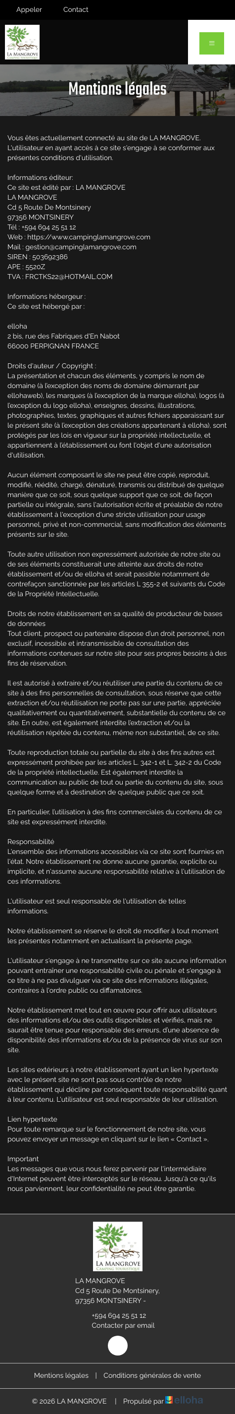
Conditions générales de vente (152, 1376)
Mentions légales (61, 1376)
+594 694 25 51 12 (113, 1315)
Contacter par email (118, 1325)
